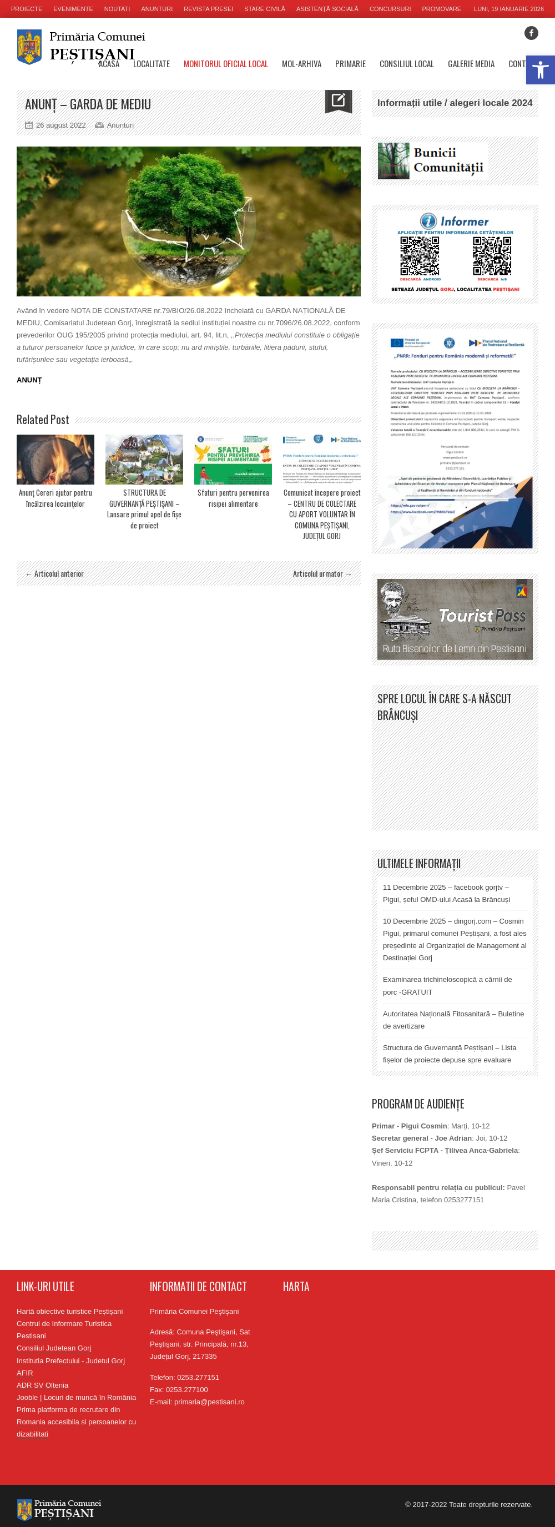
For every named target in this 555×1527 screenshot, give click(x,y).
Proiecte (26, 9)
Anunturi (157, 9)
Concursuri (390, 9)
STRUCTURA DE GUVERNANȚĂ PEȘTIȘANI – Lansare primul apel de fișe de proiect (144, 509)
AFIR (25, 1373)
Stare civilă (264, 9)
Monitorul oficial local (226, 63)
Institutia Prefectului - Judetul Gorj (71, 1361)
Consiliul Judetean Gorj (54, 1348)
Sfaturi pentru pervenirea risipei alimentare (233, 498)
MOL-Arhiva (301, 63)
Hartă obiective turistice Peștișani (70, 1311)
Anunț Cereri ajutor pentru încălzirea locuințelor (55, 498)
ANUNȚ (29, 380)
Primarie (350, 63)
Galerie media (471, 63)
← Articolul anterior (54, 573)
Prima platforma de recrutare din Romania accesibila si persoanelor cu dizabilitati (76, 1421)
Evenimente (73, 9)
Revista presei (208, 9)
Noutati (117, 9)
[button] (540, 70)
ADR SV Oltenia (42, 1385)
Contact (523, 63)
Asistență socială (327, 9)
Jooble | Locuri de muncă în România (76, 1397)
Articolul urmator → (322, 573)
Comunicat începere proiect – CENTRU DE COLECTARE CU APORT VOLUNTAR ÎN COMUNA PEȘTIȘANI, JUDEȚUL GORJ (322, 514)
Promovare (442, 9)
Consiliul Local (407, 63)
